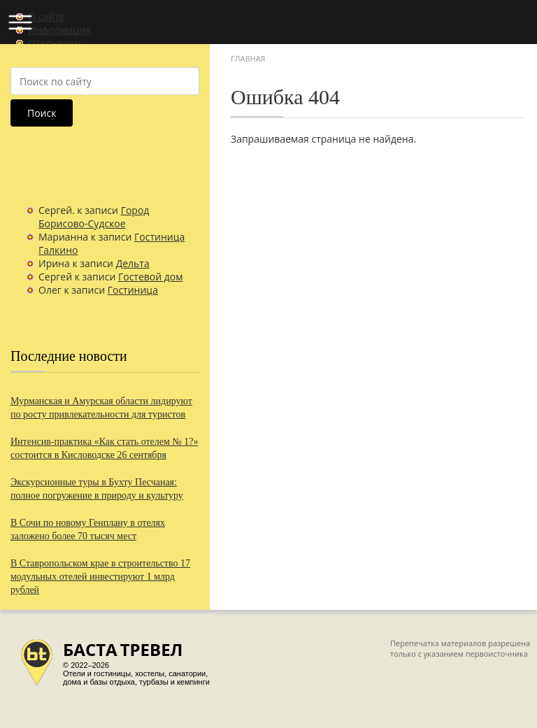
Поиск (41, 113)
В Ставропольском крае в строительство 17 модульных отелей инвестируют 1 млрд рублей (100, 576)
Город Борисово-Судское (93, 217)
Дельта (133, 263)
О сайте (46, 16)
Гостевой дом (150, 276)
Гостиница (133, 290)
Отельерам (54, 43)
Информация (59, 29)
